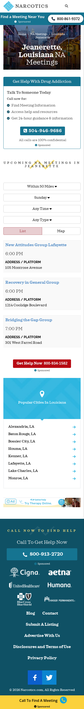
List (22, 231)
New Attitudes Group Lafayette (36, 245)
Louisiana (58, 34)
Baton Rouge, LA (22, 434)
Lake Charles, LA (23, 471)
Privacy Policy (42, 658)
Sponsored (42, 706)
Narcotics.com (32, 690)
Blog (30, 613)
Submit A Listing (42, 624)
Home (22, 34)
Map (61, 231)
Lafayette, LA (19, 463)
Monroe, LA (18, 478)
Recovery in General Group (32, 282)
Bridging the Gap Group (28, 320)
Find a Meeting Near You (23, 17)
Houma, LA (17, 448)
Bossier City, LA (21, 441)
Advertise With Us (42, 635)
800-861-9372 (66, 18)
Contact (50, 613)
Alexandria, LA (21, 426)
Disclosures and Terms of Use (42, 646)
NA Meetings (38, 34)
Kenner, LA (18, 456)
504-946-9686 (43, 130)
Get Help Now (42, 363)
